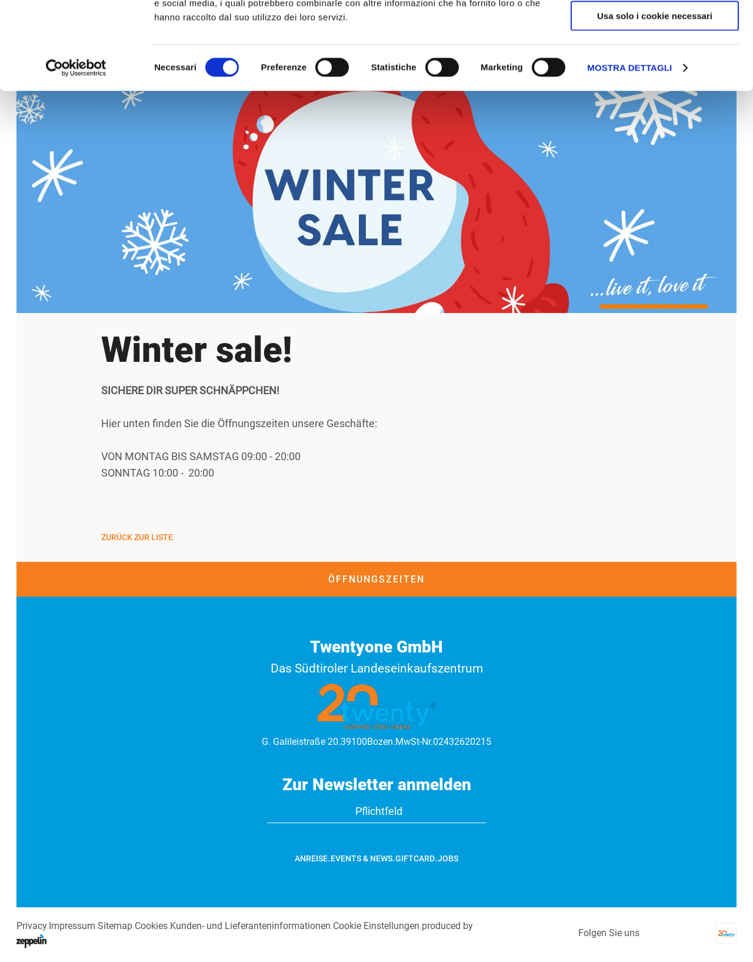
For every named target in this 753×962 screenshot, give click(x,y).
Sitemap (115, 925)
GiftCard (415, 858)
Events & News (361, 858)
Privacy (31, 925)
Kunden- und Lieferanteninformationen (250, 925)
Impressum (72, 925)
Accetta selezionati (654, 64)
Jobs (448, 858)
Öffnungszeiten (376, 579)
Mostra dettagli (629, 150)
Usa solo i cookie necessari (654, 98)
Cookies (151, 925)
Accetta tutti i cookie (655, 29)
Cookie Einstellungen (376, 925)
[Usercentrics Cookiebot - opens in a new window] (76, 150)
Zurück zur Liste (137, 537)
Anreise (311, 858)
